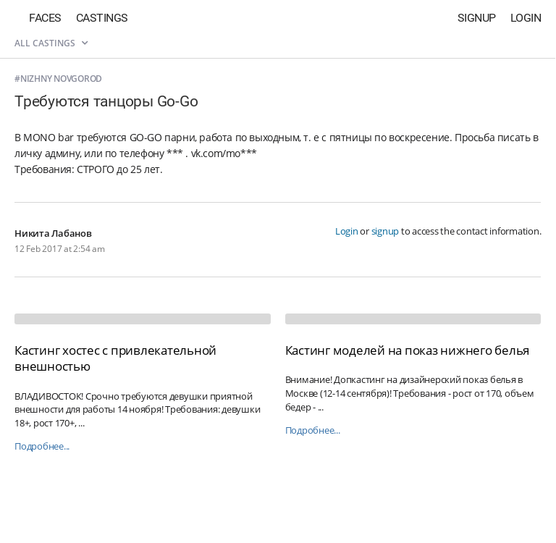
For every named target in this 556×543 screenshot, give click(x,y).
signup (385, 230)
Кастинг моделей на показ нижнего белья (407, 350)
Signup (477, 18)
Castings (102, 18)
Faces (45, 18)
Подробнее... (42, 446)
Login (526, 18)
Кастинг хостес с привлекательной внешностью (115, 358)
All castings (51, 43)
